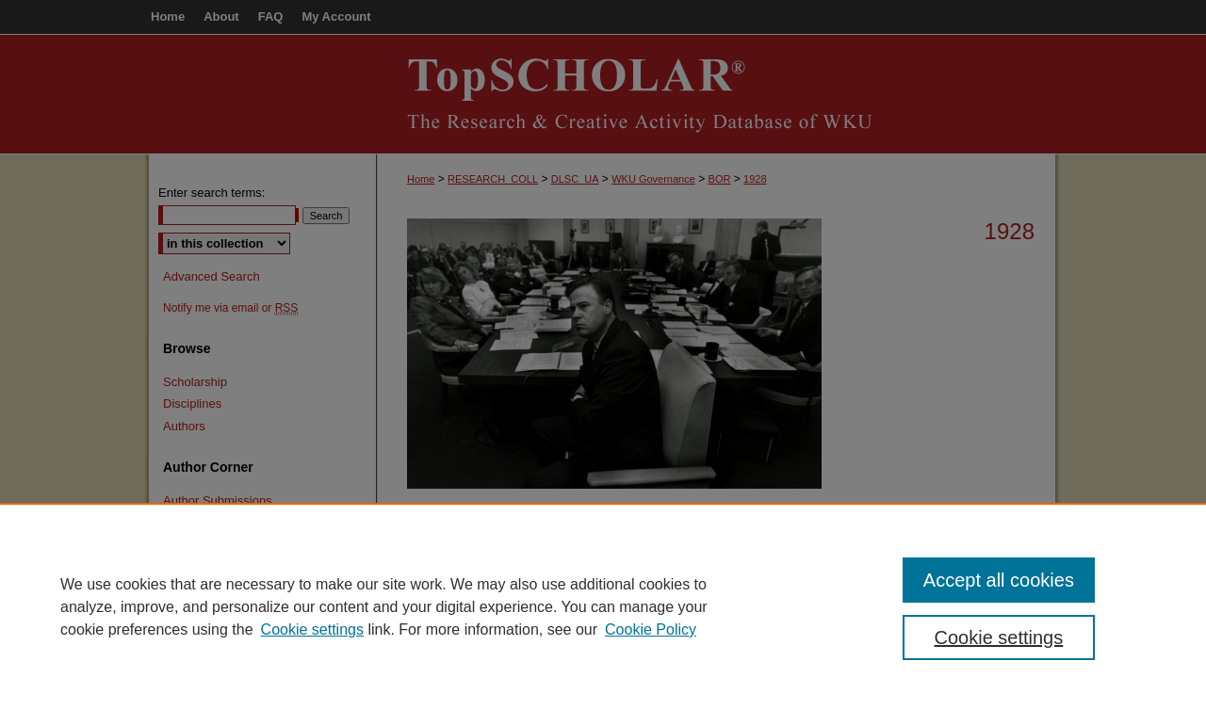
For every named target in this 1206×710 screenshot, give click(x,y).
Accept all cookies (998, 580)
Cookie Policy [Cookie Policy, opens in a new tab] (650, 629)
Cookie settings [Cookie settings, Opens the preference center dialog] (999, 637)
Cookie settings (312, 629)
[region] (603, 606)
